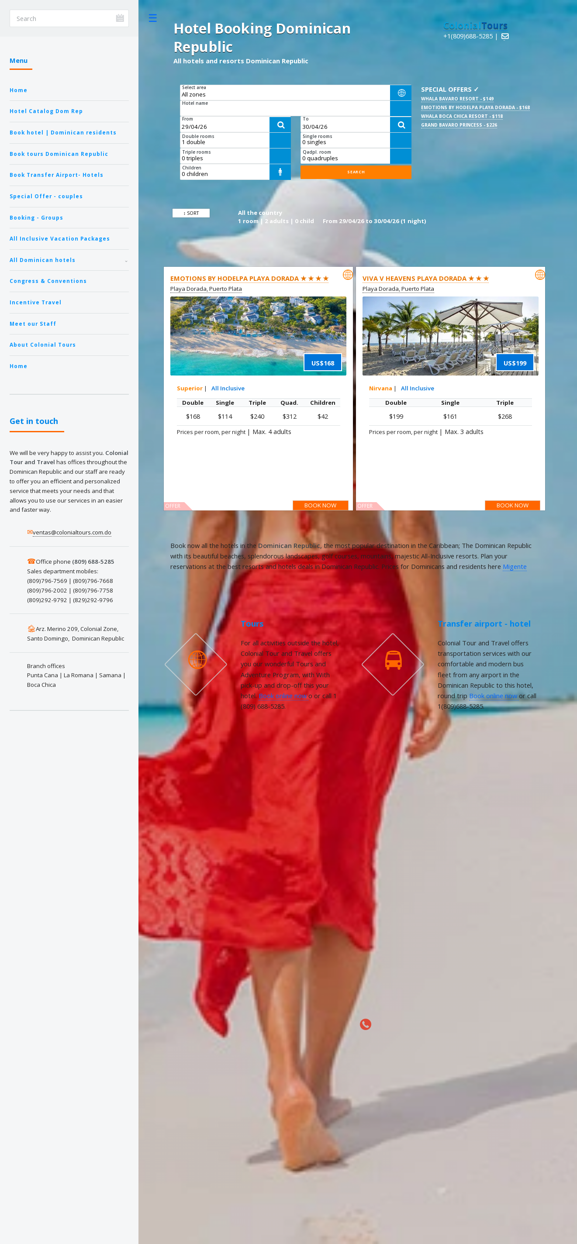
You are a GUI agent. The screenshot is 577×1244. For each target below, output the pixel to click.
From (187, 119)
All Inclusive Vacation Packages (60, 238)
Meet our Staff (33, 323)
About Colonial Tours (43, 344)
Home (19, 89)
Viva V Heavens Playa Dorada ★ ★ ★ (426, 278)
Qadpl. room (317, 152)
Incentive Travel (36, 302)
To (306, 119)
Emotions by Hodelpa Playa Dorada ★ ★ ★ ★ (249, 278)
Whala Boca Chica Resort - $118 (462, 116)
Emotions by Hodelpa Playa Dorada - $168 (475, 107)
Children (191, 168)
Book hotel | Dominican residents (63, 132)
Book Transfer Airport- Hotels (57, 174)
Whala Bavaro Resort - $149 (457, 99)
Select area (194, 87)
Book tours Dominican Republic (59, 153)
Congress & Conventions (48, 280)
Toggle (152, 18)
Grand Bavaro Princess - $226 (459, 125)
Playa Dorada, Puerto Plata (206, 289)
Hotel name (195, 103)
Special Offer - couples (46, 196)
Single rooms (317, 136)
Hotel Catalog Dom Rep (46, 110)
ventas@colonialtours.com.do (72, 532)
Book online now (283, 695)
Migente (515, 566)
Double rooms (198, 136)
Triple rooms (196, 152)
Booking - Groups (36, 217)
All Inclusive (228, 388)
